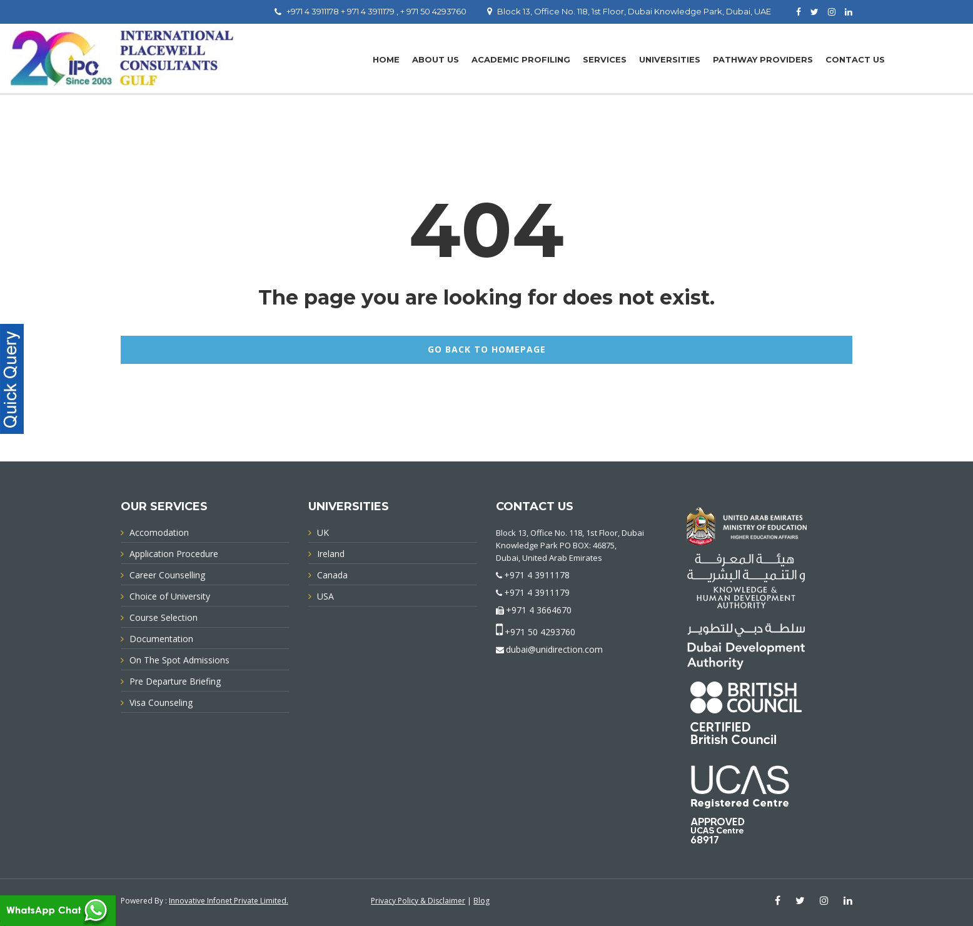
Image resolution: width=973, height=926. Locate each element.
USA (325, 596)
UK (323, 532)
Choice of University (169, 596)
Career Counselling (167, 575)
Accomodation (159, 532)
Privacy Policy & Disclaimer (418, 900)
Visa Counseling (161, 702)
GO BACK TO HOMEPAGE (487, 349)
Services (605, 59)
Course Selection (163, 617)
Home (386, 59)
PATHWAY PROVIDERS (763, 59)
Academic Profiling (520, 59)
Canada (332, 575)
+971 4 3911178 (537, 575)
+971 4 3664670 (539, 610)
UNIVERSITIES (669, 59)
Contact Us (855, 59)
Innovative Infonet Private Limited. (228, 900)
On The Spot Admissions (179, 660)
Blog (481, 900)
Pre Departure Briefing (175, 681)
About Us (435, 59)
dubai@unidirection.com (554, 649)
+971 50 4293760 (540, 632)
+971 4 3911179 (537, 592)
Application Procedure (173, 554)
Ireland (331, 554)
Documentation (161, 639)
